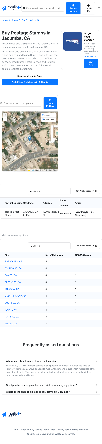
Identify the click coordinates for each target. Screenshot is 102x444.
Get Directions (84, 213)
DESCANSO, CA (13, 282)
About (46, 429)
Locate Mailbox (73, 8)
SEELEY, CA (11, 323)
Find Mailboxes (21, 429)
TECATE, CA (11, 309)
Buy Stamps (36, 429)
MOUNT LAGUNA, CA (15, 296)
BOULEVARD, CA (13, 268)
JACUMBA (34, 20)
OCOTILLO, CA (12, 302)
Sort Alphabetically (86, 191)
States (15, 20)
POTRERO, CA (12, 316)
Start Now (91, 63)
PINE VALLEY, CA (13, 261)
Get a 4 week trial (90, 56)
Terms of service (80, 429)
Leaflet (31, 170)
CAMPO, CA (11, 275)
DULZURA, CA (12, 289)
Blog (53, 429)
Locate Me (89, 8)
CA (23, 20)
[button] (29, 138)
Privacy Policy (64, 429)
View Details (82, 212)
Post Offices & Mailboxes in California (30, 82)
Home (5, 20)
